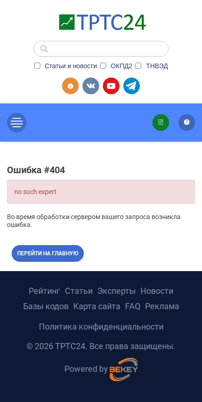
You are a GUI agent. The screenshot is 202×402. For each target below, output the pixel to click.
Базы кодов (46, 306)
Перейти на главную (47, 253)
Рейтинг (44, 291)
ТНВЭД (151, 66)
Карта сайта (96, 306)
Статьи (79, 291)
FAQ (132, 306)
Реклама (162, 306)
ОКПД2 (116, 66)
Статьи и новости (65, 66)
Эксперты (116, 291)
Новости (156, 291)
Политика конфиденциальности (101, 326)
